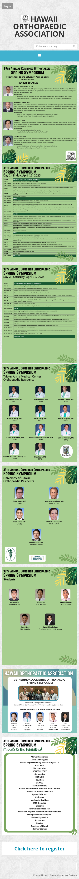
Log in (7, 6)
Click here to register (39, 848)
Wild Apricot (50, 875)
